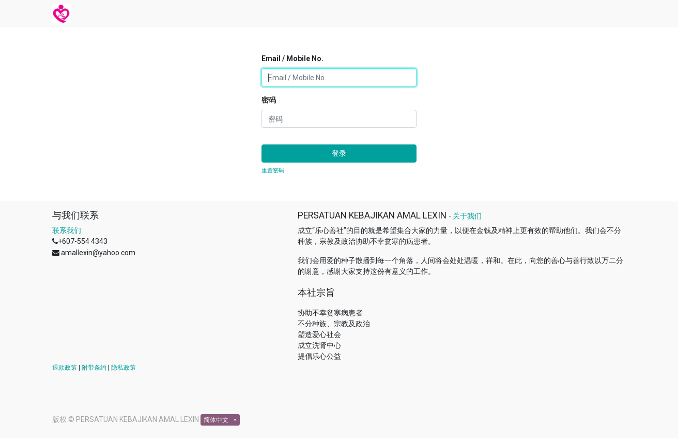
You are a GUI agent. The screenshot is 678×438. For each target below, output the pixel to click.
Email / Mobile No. (292, 58)
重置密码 (272, 170)
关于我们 (467, 216)
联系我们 (66, 230)
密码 (268, 100)
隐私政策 (123, 367)
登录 (339, 153)
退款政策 (64, 367)
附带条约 (94, 367)
